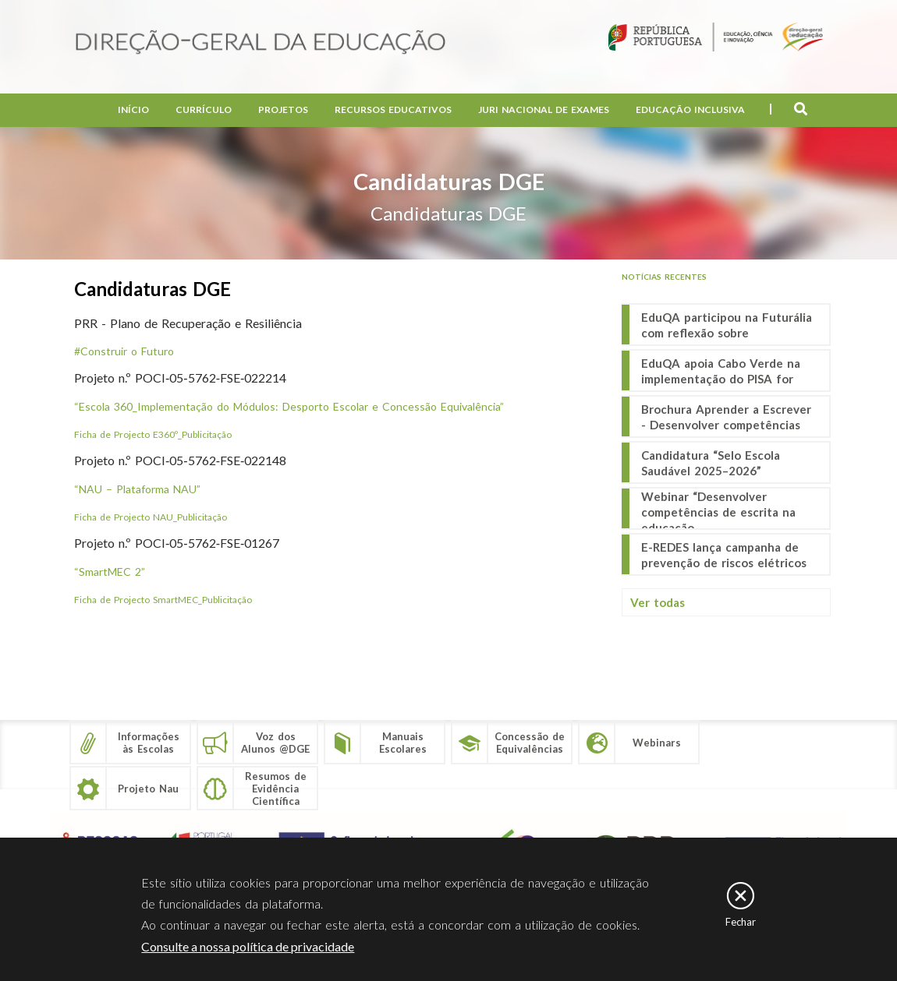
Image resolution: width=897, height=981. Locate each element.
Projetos (283, 109)
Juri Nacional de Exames (543, 109)
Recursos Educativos (393, 109)
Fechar (740, 922)
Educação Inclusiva (690, 109)
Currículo (204, 109)
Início (133, 109)
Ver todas (657, 602)
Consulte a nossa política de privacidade (247, 946)
